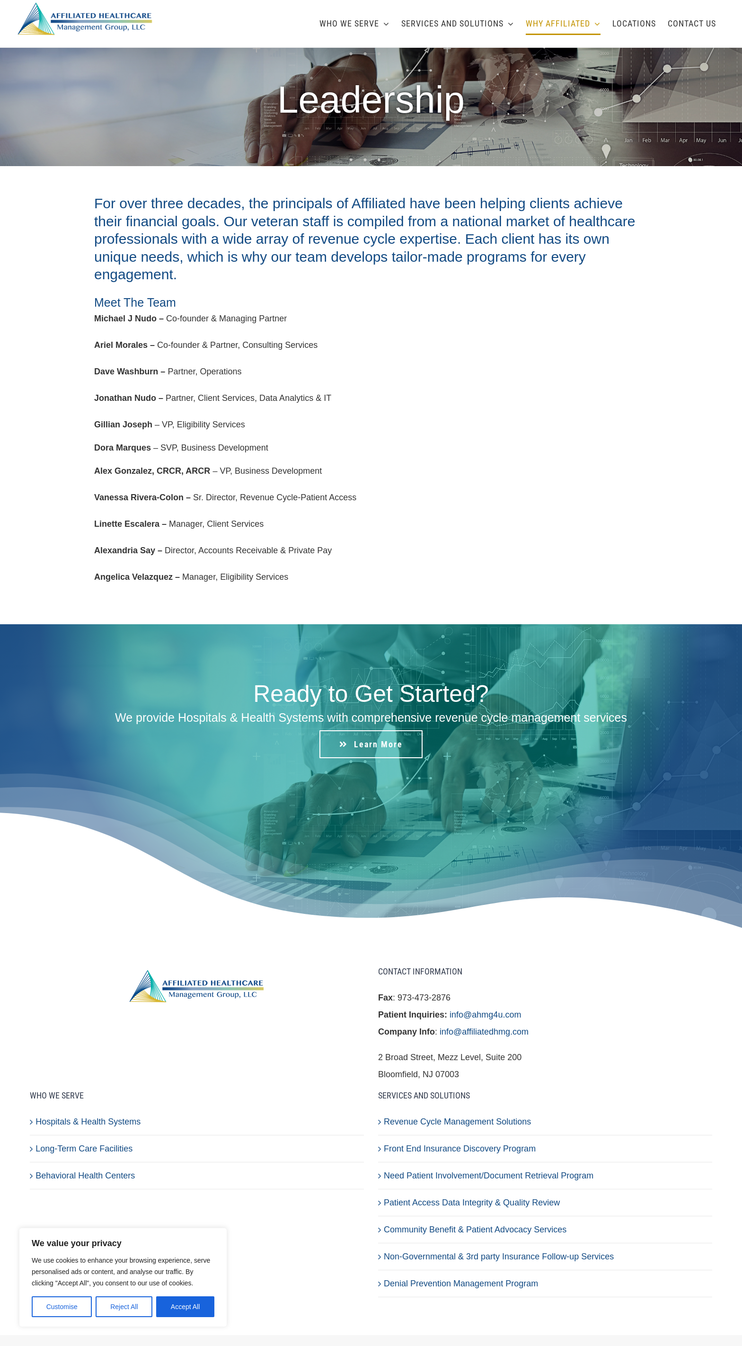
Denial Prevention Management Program (461, 1283)
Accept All (185, 1307)
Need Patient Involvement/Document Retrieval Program (488, 1175)
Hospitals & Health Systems (88, 1121)
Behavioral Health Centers (85, 1175)
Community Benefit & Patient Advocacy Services (475, 1229)
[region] (123, 1277)
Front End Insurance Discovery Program (460, 1148)
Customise (62, 1307)
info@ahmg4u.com (485, 1014)
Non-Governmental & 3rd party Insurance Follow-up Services (499, 1256)
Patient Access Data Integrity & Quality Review (472, 1202)
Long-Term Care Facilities (83, 1148)
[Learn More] (371, 744)
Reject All (124, 1307)
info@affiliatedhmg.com (484, 1031)
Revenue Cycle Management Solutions (457, 1121)
